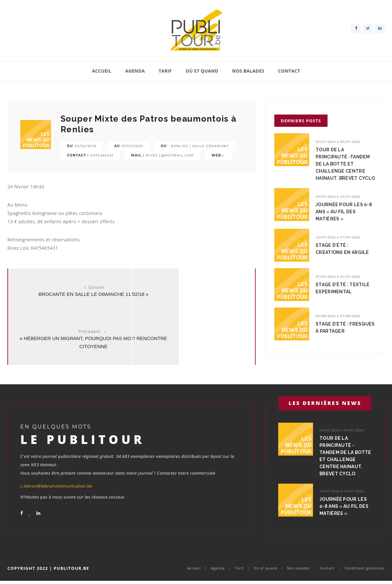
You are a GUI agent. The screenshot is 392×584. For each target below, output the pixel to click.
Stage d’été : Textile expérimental (344, 295)
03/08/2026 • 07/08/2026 (338, 323)
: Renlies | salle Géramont (199, 146)
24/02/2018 (85, 146)
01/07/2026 (132, 146)
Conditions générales (365, 570)
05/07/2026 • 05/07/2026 (338, 142)
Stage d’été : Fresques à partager (345, 334)
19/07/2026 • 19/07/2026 (338, 204)
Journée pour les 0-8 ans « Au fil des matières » (345, 219)
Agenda (135, 71)
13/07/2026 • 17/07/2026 (338, 244)
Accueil (102, 71)
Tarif (165, 71)
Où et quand (202, 71)
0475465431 (101, 155)
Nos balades (248, 71)
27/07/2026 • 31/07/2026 (338, 284)
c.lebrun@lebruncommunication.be (56, 481)
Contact (289, 71)
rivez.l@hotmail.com (170, 155)
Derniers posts (301, 121)
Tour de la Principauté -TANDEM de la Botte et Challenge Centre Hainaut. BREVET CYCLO (345, 167)
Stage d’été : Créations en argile (344, 255)
